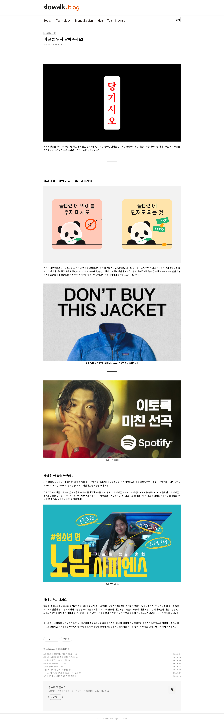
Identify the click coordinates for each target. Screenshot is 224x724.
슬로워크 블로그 (57, 687)
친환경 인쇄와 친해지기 (51, 667)
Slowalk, (106, 719)
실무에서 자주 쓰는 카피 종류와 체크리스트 (58, 676)
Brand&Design (84, 20)
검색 (178, 19)
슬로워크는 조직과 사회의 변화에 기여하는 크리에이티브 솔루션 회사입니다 (79, 691)
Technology (63, 20)
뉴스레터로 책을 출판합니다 (53, 664)
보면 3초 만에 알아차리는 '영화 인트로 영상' (59, 654)
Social (47, 20)
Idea (100, 20)
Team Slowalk (116, 20)
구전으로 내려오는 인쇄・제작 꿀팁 (55, 670)
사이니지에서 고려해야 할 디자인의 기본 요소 (59, 657)
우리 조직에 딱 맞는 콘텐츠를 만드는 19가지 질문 (60, 673)
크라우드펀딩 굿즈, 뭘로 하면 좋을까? (56, 660)
